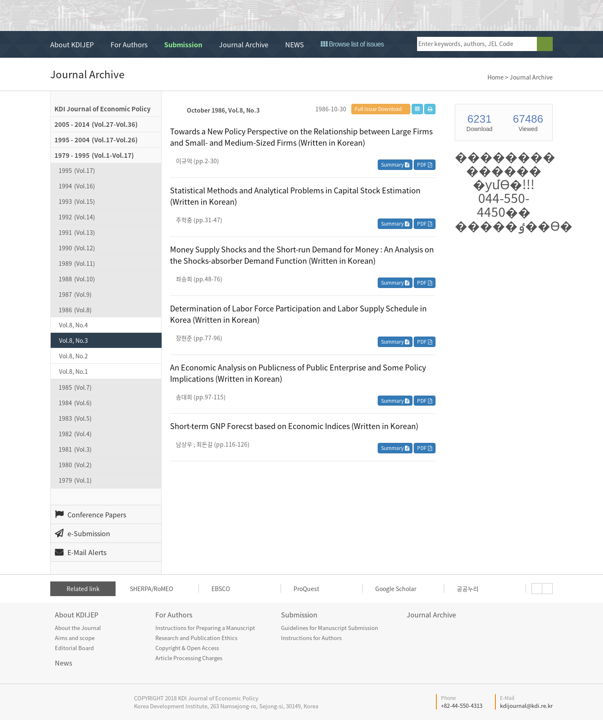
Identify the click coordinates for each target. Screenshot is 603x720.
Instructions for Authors (311, 638)
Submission (183, 44)
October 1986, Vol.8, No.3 (223, 110)
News (63, 663)
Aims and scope (75, 638)
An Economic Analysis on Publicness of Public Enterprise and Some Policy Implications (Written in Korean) (298, 373)
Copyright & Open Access (187, 648)
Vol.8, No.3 (73, 340)
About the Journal (78, 628)
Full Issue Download (378, 109)
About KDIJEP (72, 44)
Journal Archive (243, 44)
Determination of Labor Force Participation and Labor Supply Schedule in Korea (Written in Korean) (298, 314)
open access (522, 15)
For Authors (129, 44)
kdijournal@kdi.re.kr (526, 706)
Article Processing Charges (188, 658)
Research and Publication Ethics (196, 638)
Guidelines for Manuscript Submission (329, 628)
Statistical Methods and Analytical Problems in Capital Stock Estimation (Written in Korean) (295, 196)
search (545, 44)
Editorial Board (74, 648)
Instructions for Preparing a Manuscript (205, 628)
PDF (424, 164)
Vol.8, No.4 (73, 325)
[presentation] (536, 588)
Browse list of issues (352, 44)
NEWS (294, 44)
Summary (395, 164)
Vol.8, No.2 (73, 356)
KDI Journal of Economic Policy (127, 16)
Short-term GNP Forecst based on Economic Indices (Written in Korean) (294, 426)
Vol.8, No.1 (73, 371)
